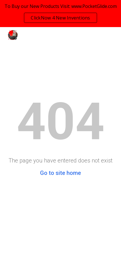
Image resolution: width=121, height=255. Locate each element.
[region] (60, 13)
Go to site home (60, 173)
